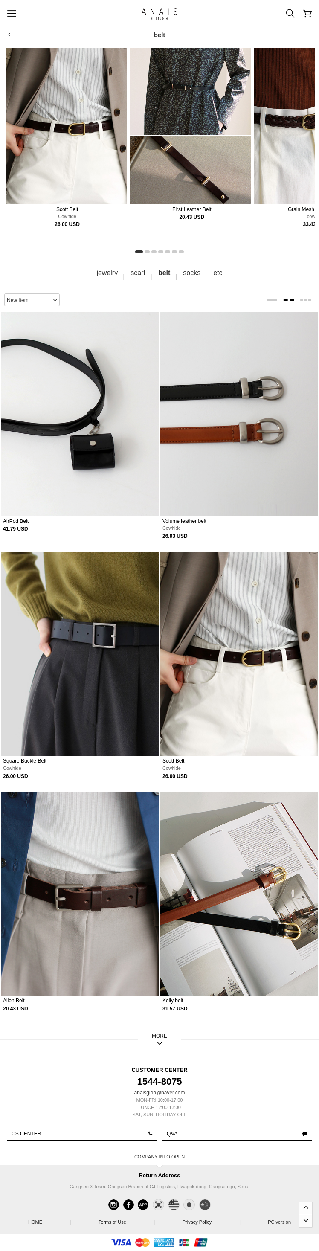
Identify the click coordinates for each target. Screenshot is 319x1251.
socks (191, 272)
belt (164, 272)
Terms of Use (126, 1220)
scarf (137, 272)
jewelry (107, 272)
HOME (49, 1220)
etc (217, 272)
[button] (139, 251)
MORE (159, 1036)
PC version (279, 1222)
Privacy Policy (211, 1220)
